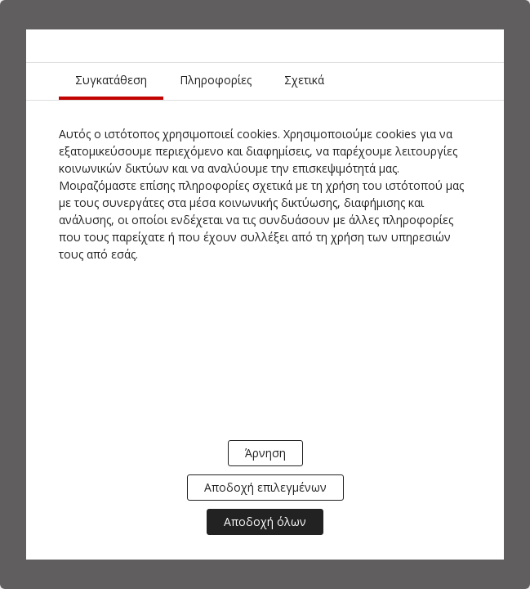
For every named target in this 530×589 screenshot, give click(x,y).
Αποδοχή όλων (265, 521)
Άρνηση (265, 453)
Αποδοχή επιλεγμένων (265, 487)
